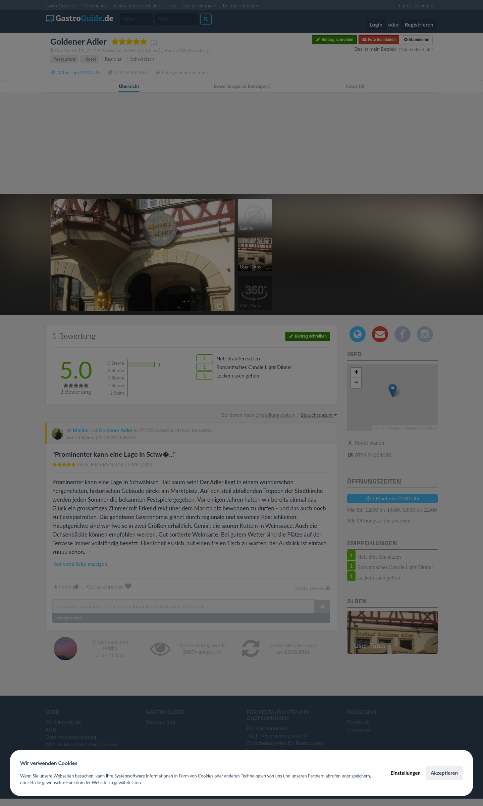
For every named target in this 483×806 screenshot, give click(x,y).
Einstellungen (405, 773)
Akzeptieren (444, 773)
